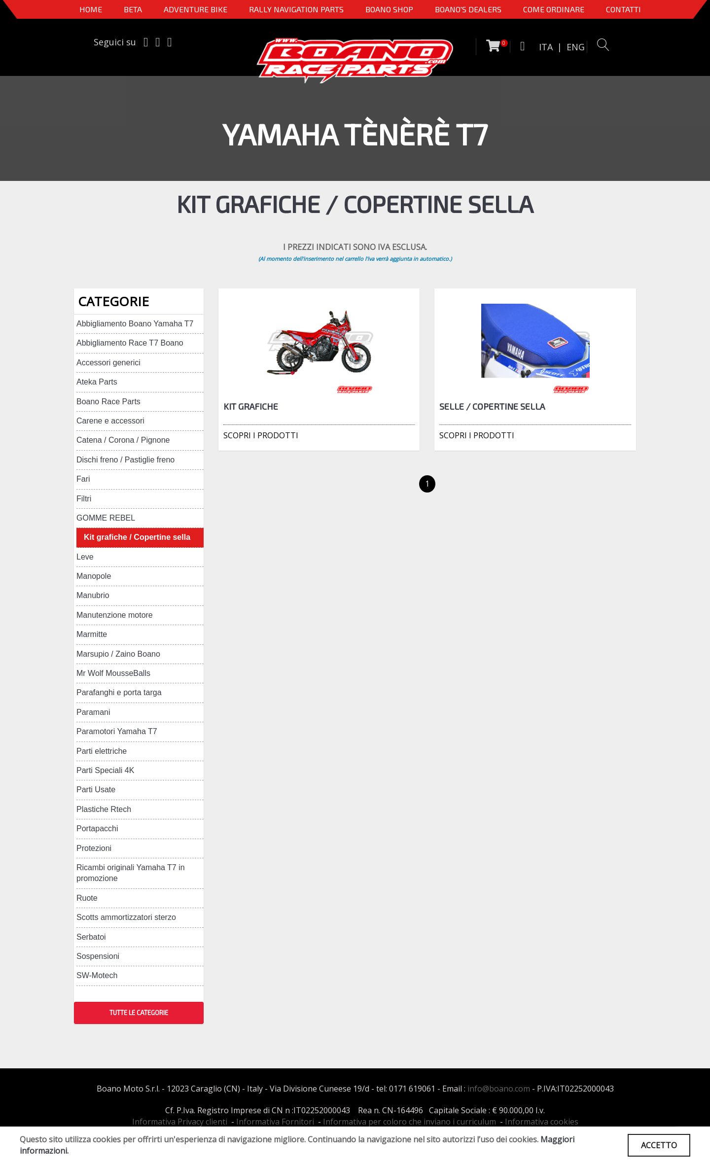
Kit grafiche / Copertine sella (137, 537)
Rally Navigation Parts (296, 9)
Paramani (93, 712)
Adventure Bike (195, 9)
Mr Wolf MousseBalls (113, 673)
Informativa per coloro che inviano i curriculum (409, 1121)
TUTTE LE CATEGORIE (138, 1013)
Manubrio (92, 595)
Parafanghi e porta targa (119, 692)
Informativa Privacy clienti (179, 1121)
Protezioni (93, 848)
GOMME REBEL (105, 518)
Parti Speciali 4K (105, 770)
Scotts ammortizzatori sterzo (126, 917)
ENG (576, 47)
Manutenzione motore (114, 615)
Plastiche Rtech (103, 809)
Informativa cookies (541, 1121)
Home (90, 9)
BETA (133, 9)
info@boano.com (498, 1088)
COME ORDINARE (553, 9)
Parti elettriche (101, 751)
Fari (83, 479)
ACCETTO (659, 1145)
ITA (546, 47)
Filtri (83, 498)
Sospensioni (97, 956)
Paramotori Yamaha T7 (116, 731)
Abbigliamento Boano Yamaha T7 (135, 323)
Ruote (87, 898)
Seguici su (115, 42)
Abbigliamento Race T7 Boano (129, 343)
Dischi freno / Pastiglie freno (125, 460)
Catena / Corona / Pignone (123, 440)
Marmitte (91, 634)
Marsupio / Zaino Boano (118, 654)
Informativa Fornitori (275, 1121)
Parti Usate (95, 789)
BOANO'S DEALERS (468, 9)
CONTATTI (623, 9)
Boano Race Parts (108, 401)
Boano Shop (389, 9)
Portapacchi (97, 828)
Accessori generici (108, 362)
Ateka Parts (96, 382)
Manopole (93, 576)
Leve (85, 557)
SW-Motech (96, 975)
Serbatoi (91, 937)
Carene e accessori (110, 421)
